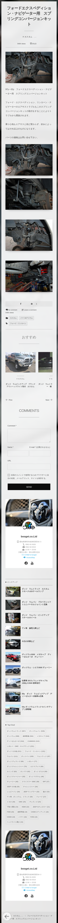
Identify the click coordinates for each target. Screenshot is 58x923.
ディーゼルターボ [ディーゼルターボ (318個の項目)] (15, 741)
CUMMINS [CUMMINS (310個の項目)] (34, 741)
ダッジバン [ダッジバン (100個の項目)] (27, 756)
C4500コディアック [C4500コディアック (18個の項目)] (40, 812)
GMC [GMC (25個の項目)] (22, 802)
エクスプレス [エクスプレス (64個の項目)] (36, 766)
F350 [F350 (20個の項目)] (10, 812)
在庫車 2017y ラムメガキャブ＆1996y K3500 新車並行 (35, 682)
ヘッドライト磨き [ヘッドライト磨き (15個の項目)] (15, 822)
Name (10, 447)
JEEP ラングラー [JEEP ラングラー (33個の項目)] (31, 792)
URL (9, 461)
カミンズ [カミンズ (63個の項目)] (12, 771)
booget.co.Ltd (29, 536)
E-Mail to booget (30, 555)
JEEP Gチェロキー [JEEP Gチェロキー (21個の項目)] (41, 807)
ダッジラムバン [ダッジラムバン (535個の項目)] (37, 731)
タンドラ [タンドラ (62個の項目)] (25, 771)
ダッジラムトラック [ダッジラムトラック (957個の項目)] (16, 731)
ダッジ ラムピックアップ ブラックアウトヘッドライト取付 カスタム (20, 387)
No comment (12, 310)
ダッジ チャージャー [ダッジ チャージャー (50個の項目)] (16, 776)
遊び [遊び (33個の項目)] (46, 792)
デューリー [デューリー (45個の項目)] (12, 782)
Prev (8, 400)
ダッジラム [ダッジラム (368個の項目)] (13, 736)
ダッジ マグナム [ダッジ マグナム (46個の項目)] (36, 776)
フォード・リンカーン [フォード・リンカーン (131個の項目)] (35, 751)
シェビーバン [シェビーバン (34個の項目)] (13, 792)
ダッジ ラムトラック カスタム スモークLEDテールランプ (36, 590)
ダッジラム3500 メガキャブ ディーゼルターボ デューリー (36, 655)
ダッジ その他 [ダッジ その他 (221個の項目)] (14, 751)
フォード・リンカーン (18, 323)
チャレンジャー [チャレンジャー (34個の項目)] (30, 787)
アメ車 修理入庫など (31, 628)
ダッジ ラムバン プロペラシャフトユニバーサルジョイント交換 (36, 603)
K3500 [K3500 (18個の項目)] (11, 817)
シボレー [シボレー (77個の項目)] (32, 761)
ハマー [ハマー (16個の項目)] (23, 817)
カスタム (28, 37)
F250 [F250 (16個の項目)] (33, 817)
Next (49, 400)
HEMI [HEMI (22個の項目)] (25, 807)
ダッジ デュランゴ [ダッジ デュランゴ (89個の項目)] (15, 761)
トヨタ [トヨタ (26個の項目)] (11, 802)
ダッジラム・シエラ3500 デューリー (37, 667)
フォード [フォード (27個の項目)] (41, 797)
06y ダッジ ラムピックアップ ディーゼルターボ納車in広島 (37, 695)
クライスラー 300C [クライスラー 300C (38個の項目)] (30, 782)
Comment (11, 426)
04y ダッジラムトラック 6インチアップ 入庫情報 (37, 708)
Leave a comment (30, 310)
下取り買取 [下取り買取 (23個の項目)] (12, 807)
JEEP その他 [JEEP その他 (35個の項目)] (13, 787)
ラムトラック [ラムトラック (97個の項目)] (43, 756)
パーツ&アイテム (26, 318)
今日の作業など (28, 641)
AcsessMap (30, 557)
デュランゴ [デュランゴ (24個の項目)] (35, 802)
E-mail (31, 447)
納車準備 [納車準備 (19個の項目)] (22, 812)
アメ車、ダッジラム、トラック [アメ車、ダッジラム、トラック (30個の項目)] (20, 797)
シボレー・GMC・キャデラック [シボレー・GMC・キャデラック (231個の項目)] (20, 746)
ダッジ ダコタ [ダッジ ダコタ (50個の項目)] (40, 771)
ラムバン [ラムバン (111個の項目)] (12, 756)
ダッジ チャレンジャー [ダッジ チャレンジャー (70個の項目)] (17, 766)
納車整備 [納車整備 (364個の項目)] (28, 736)
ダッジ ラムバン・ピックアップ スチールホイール (36, 616)
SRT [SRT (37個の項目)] (46, 782)
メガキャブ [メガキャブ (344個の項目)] (43, 736)
